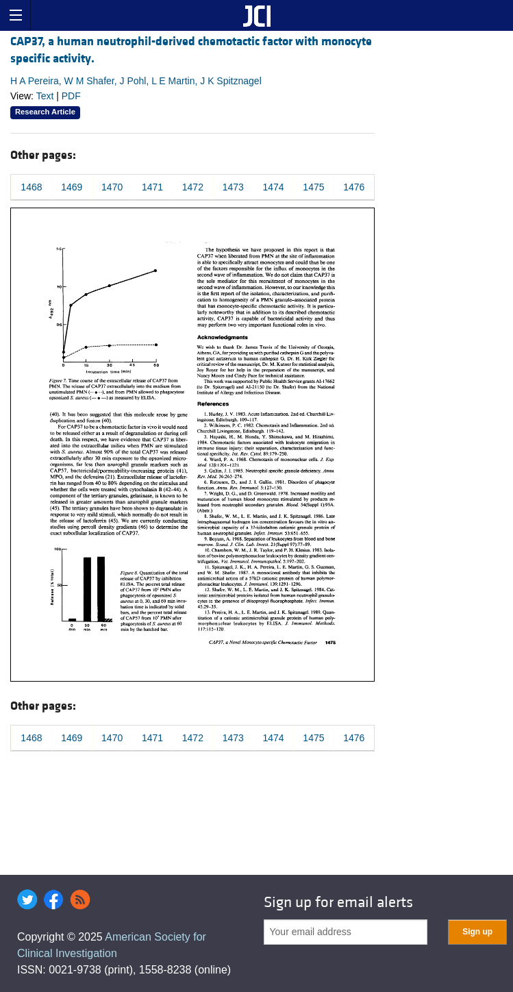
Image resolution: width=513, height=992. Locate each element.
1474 (273, 187)
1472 (192, 187)
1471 (152, 187)
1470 (112, 187)
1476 (353, 187)
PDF (71, 95)
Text (45, 95)
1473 (233, 187)
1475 (313, 187)
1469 (71, 187)
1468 (31, 187)
